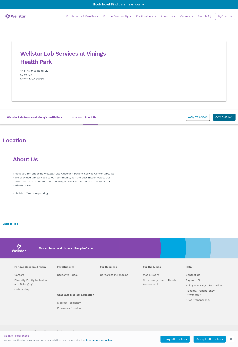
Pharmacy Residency (70, 308)
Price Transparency (198, 299)
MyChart (225, 16)
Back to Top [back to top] (12, 223)
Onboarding (21, 289)
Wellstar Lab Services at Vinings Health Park (34, 117)
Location (76, 117)
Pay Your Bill (193, 280)
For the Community (117, 16)
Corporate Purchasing (114, 274)
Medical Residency (69, 302)
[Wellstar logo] (15, 16)
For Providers (146, 16)
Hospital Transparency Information (200, 292)
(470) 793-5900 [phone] (198, 117)
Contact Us (193, 274)
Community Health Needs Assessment (159, 282)
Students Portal (67, 274)
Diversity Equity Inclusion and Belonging (30, 282)
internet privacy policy (99, 340)
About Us (168, 16)
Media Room (151, 274)
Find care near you (119, 4)
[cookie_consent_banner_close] (231, 339)
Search (204, 16)
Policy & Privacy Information (204, 285)
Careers (186, 16)
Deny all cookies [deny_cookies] (175, 339)
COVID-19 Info (224, 117)
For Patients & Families (82, 16)
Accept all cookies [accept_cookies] (209, 339)
